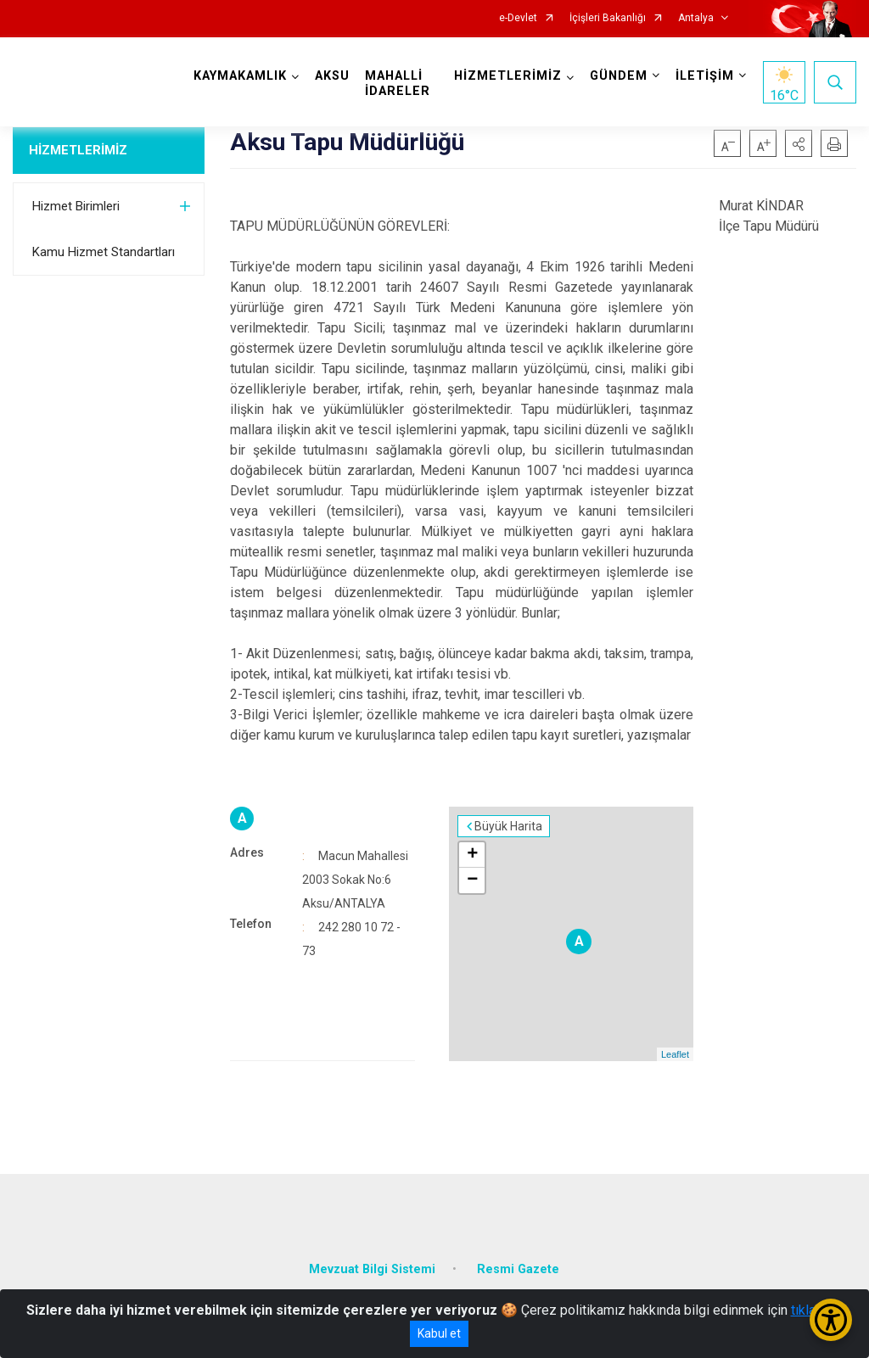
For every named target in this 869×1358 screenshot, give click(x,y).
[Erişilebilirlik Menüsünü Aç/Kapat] (831, 1320)
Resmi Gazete (518, 1269)
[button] (798, 143)
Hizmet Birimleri (76, 206)
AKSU (332, 76)
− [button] (472, 880)
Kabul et (439, 1333)
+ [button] (472, 855)
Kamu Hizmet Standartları (103, 252)
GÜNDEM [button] (619, 76)
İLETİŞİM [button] (705, 76)
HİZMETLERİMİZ (78, 150)
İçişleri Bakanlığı (607, 18)
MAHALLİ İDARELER (397, 83)
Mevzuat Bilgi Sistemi (372, 1269)
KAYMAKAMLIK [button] (240, 76)
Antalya (696, 18)
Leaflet (675, 1054)
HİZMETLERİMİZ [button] (508, 76)
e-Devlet (518, 18)
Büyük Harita (508, 826)
